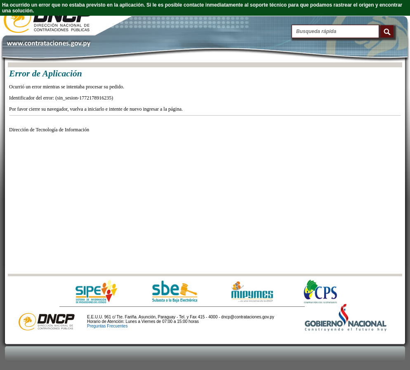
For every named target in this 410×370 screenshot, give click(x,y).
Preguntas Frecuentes (107, 326)
